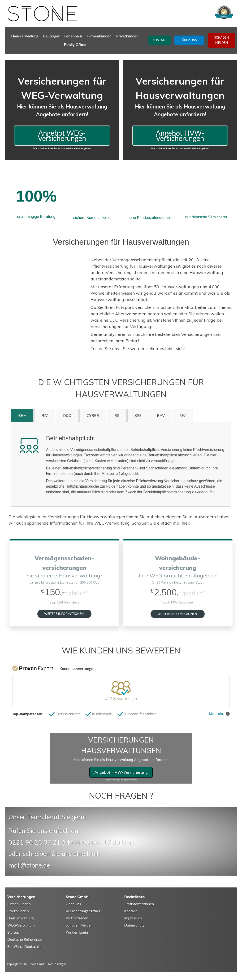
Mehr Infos (219, 714)
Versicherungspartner (83, 911)
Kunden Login (77, 932)
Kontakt (130, 911)
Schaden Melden (79, 925)
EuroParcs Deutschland (26, 946)
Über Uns (73, 904)
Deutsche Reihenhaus (24, 939)
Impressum (133, 918)
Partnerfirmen (77, 918)
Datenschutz (134, 925)
